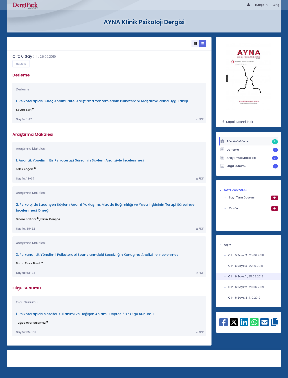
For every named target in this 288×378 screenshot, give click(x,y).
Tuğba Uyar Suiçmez (31, 323)
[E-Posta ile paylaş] (264, 324)
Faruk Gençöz (50, 219)
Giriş (276, 5)
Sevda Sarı (24, 110)
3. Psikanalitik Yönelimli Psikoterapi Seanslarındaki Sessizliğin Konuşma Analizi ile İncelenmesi (97, 254)
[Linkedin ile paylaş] (244, 324)
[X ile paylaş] (234, 322)
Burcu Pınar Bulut (28, 263)
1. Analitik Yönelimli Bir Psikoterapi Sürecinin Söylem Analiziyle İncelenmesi (80, 160)
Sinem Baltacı (26, 219)
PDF (199, 119)
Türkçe (259, 5)
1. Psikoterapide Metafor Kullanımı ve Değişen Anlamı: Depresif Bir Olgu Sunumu (85, 313)
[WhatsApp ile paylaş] (254, 324)
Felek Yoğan (24, 169)
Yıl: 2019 (21, 64)
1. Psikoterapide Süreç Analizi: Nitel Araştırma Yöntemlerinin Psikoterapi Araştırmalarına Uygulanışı (102, 101)
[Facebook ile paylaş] (223, 324)
